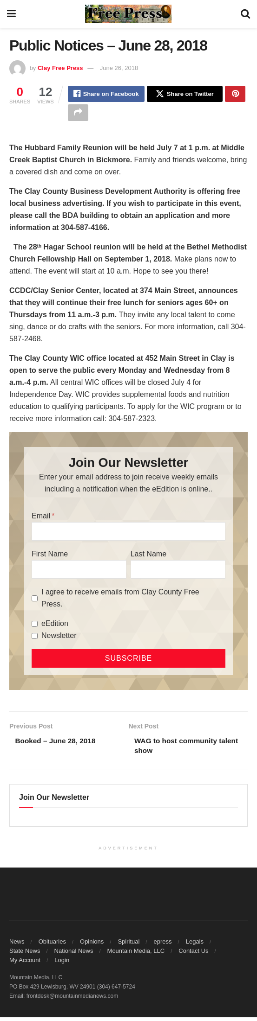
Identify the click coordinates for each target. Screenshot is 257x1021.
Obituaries (52, 945)
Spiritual (128, 945)
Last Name (148, 556)
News (17, 945)
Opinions (92, 945)
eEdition (54, 626)
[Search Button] (245, 14)
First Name (50, 556)
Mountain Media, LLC (136, 954)
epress (163, 945)
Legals (195, 945)
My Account (24, 963)
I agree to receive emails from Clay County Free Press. (120, 600)
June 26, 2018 (119, 67)
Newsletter (59, 638)
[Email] (128, 533)
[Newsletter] (35, 638)
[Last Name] (178, 571)
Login (61, 963)
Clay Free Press (60, 67)
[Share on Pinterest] (235, 94)
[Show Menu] (11, 14)
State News (24, 954)
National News (73, 954)
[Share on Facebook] (106, 94)
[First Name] (79, 571)
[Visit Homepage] (128, 14)
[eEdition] (35, 626)
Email (41, 518)
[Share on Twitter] (185, 94)
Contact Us (193, 954)
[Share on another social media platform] (78, 114)
